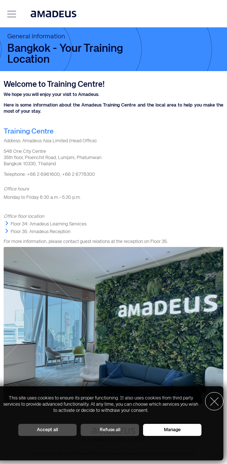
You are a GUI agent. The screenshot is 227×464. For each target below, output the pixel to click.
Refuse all (110, 430)
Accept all (47, 430)
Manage (172, 430)
